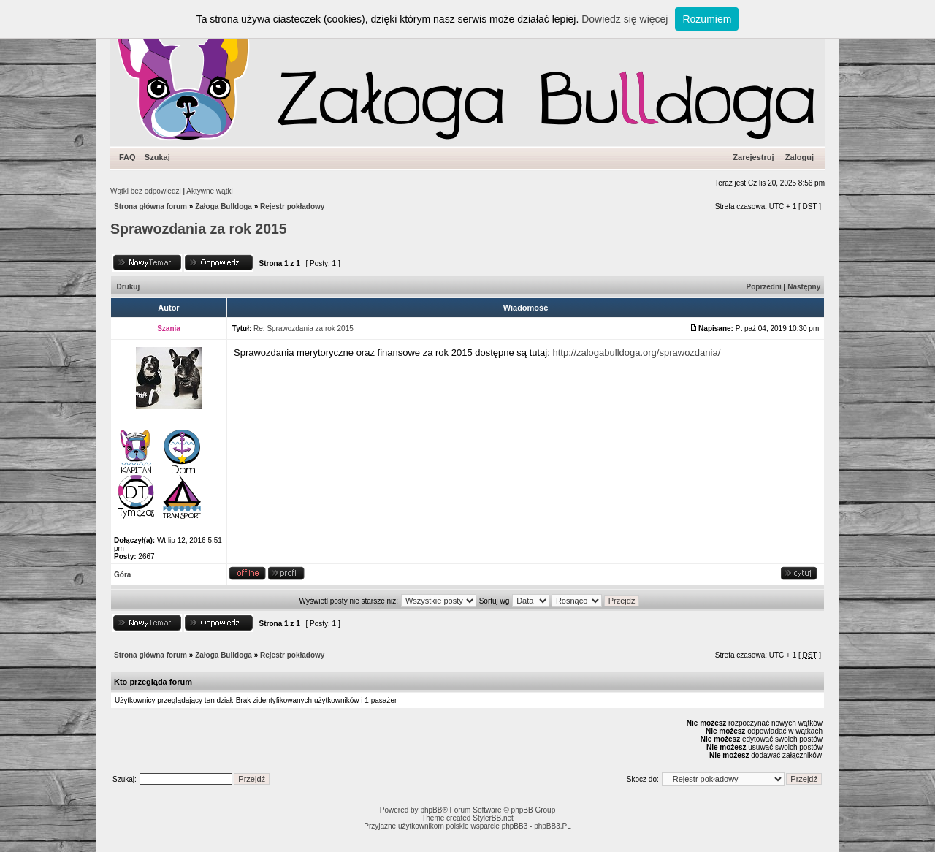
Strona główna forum (150, 206)
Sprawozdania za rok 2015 (198, 229)
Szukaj (157, 157)
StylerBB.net (493, 818)
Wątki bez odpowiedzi (145, 191)
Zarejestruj (753, 157)
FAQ (127, 157)
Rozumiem (706, 19)
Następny (803, 287)
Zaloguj (799, 157)
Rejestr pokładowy (292, 206)
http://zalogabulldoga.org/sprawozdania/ (636, 352)
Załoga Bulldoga (223, 206)
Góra (122, 575)
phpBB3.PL (552, 826)
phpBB (431, 810)
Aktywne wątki (209, 191)
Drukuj (128, 287)
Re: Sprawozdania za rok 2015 (303, 328)
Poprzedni (764, 287)
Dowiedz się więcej (624, 19)
